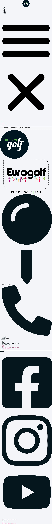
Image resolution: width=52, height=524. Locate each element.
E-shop (4, 8)
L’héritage (4, 12)
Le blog (3, 342)
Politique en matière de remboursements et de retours (10, 343)
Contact (3, 341)
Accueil (4, 7)
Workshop (4, 13)
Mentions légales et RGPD (6, 344)
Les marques (5, 11)
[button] (26, 66)
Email (1, 349)
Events (4, 10)
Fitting (4, 9)
